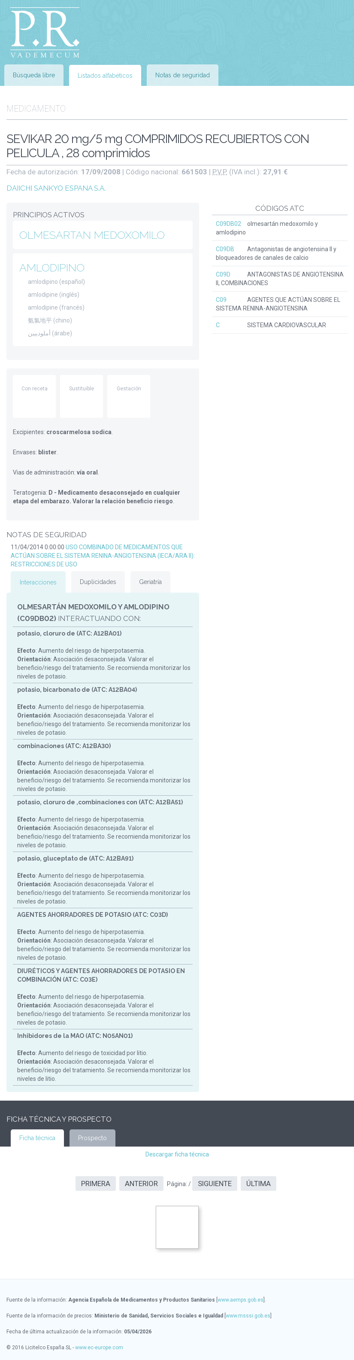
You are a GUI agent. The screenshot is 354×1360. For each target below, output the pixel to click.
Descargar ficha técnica (177, 1154)
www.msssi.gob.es (248, 1316)
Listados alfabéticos (105, 75)
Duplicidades (98, 581)
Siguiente (215, 1183)
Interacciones (38, 582)
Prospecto (92, 1138)
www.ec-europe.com (99, 1348)
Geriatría (150, 581)
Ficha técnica (37, 1138)
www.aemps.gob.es (240, 1300)
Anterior (141, 1183)
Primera (95, 1183)
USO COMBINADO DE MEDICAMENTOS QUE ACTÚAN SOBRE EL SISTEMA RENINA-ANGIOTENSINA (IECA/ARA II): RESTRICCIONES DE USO (103, 556)
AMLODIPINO (52, 267)
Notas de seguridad (182, 75)
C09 (221, 299)
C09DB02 (228, 223)
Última (258, 1183)
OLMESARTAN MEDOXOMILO (92, 234)
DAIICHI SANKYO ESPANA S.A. (56, 188)
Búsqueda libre (34, 75)
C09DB (225, 249)
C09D (223, 274)
